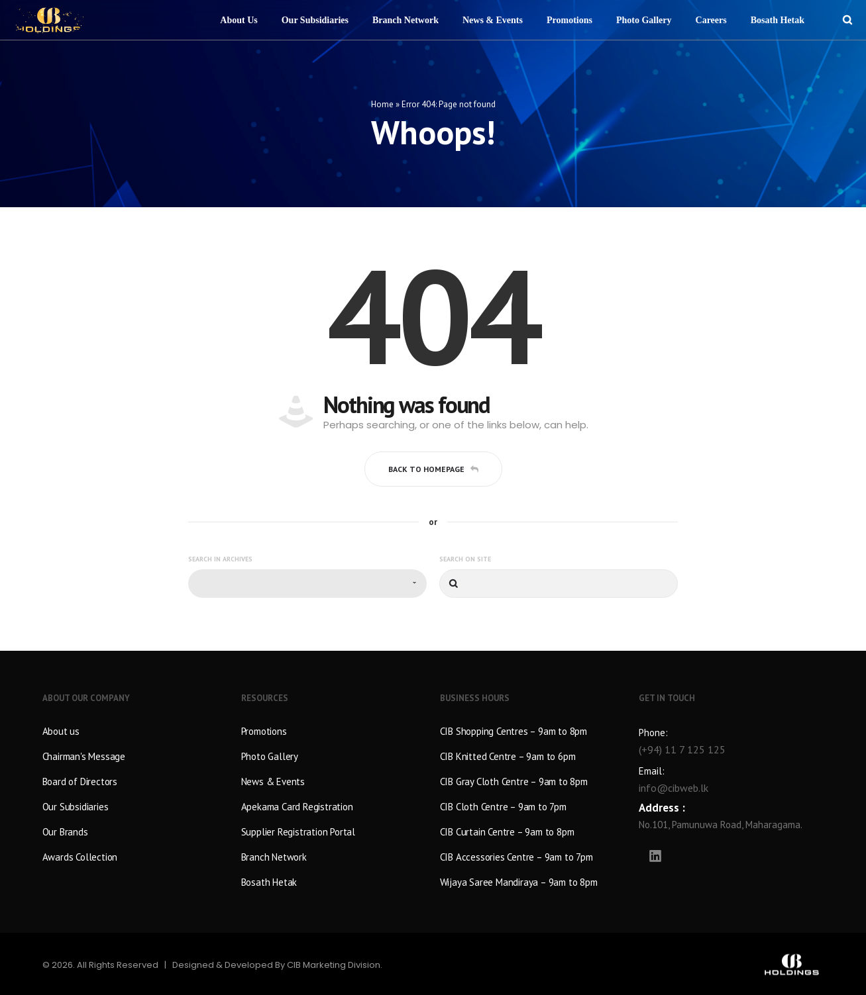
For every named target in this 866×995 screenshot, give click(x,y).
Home (382, 103)
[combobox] (307, 583)
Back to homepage (433, 468)
